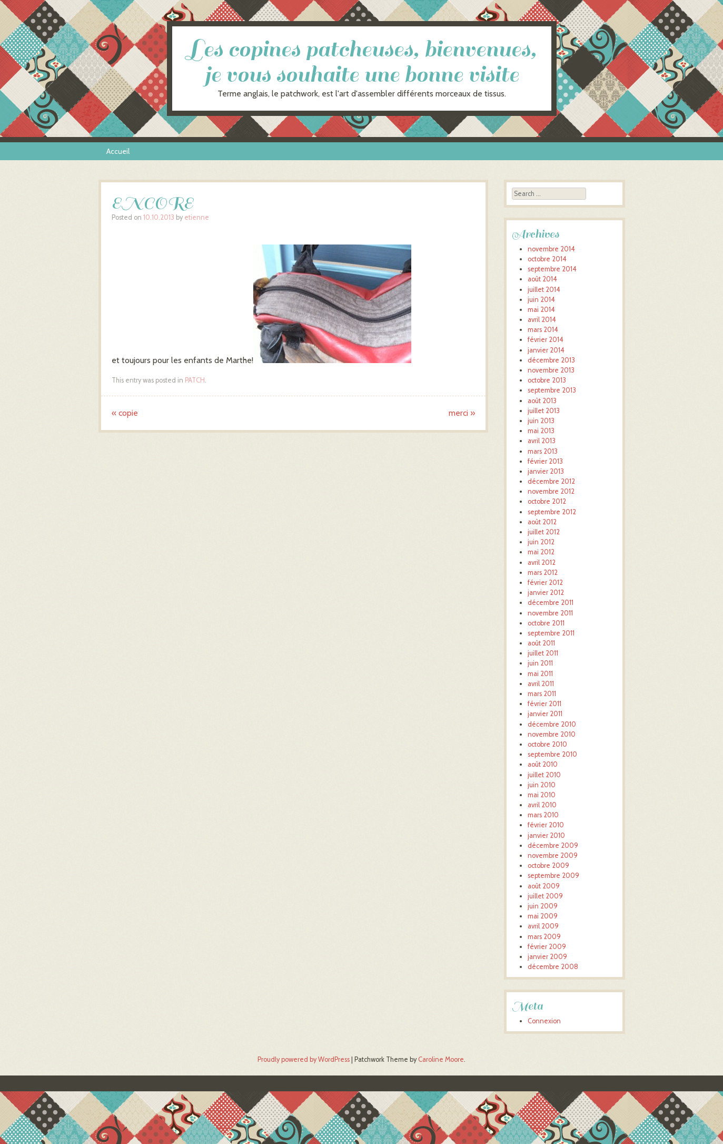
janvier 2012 (546, 593)
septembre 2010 (552, 754)
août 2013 (542, 401)
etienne (196, 217)
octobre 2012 (547, 501)
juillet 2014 (544, 290)
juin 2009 (543, 906)
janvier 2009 (547, 957)
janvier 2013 (546, 471)
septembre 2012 (552, 512)
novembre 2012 (551, 491)
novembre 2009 (553, 855)
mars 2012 (543, 572)
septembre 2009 (553, 875)
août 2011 (541, 643)
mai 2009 (543, 916)
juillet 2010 (544, 775)
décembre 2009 (553, 845)
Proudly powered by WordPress (303, 1059)
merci (462, 413)
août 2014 (542, 279)
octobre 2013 (547, 380)
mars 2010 (543, 815)
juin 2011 (540, 663)
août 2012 (542, 522)
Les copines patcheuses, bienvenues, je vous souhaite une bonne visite (362, 62)
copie (125, 413)
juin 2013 (541, 421)
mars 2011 (542, 694)
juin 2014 (541, 300)
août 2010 (543, 764)
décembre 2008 (553, 967)
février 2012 (545, 582)
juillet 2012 (544, 532)
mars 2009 (544, 937)
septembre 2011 (551, 633)
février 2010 (546, 825)
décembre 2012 (551, 481)
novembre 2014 (551, 249)
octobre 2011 (546, 623)
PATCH (195, 380)
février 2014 (545, 340)
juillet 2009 (545, 896)
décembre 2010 (552, 724)
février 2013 (545, 461)
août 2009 (544, 886)
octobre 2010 (547, 744)
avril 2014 (542, 320)
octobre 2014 (547, 259)
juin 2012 (541, 542)
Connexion (544, 1021)
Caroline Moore (441, 1059)
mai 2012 (541, 552)
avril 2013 (542, 441)
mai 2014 (541, 310)
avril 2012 (542, 562)
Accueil (118, 151)
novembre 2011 (550, 613)
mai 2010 (542, 795)
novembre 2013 (551, 370)
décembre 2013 (551, 360)
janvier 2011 (545, 714)
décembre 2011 (550, 603)
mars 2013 (543, 451)
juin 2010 (542, 785)
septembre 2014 (552, 269)
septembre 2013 (552, 390)
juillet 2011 (543, 653)
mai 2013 (541, 431)
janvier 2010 (546, 835)
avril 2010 (542, 805)
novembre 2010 (552, 734)
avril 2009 (543, 926)
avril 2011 (541, 684)
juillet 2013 (544, 411)
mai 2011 (540, 674)
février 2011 (544, 704)
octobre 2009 (548, 865)
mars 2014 (543, 330)
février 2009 (547, 947)
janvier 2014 (546, 350)
